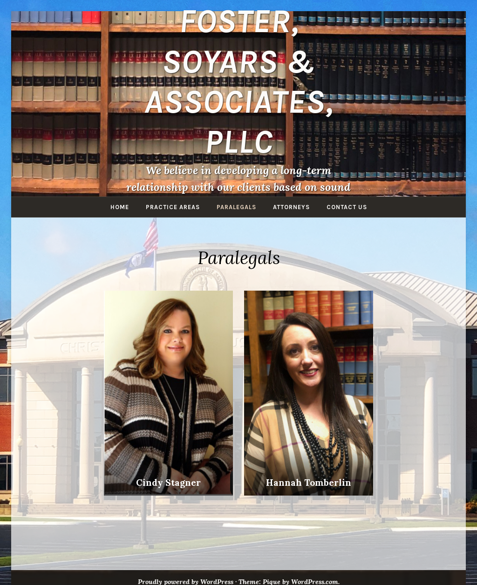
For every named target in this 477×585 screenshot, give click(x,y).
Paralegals (236, 207)
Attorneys (291, 207)
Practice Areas (173, 207)
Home (119, 207)
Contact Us (347, 207)
